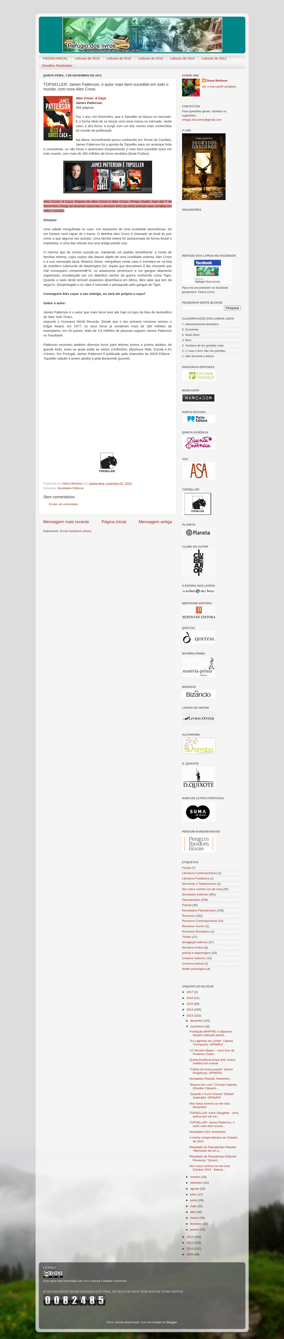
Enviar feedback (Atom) (75, 531)
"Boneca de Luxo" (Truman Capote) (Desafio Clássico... (213, 1086)
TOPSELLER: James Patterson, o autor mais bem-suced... (211, 1124)
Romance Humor (193, 926)
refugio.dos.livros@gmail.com (201, 119)
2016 (190, 998)
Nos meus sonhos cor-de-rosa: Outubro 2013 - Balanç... (209, 1167)
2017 (190, 992)
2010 (190, 1248)
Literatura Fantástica (195, 878)
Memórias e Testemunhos (199, 883)
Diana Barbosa (217, 80)
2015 (190, 1003)
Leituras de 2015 (119, 58)
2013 (190, 1015)
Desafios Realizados (57, 65)
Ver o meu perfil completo (219, 86)
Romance (188, 915)
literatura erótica (193, 947)
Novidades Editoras (70, 488)
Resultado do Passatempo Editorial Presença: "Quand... (212, 1158)
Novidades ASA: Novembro (207, 1131)
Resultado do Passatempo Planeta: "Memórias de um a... (212, 1148)
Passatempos (191, 899)
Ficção (186, 867)
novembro (197, 1026)
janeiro (195, 1229)
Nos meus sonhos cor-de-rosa (202, 889)
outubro (195, 1177)
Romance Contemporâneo (199, 921)
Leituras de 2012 (214, 58)
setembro (197, 1182)
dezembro (197, 1020)
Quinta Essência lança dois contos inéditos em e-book (212, 1061)
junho (194, 1200)
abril (193, 1212)
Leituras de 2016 (87, 58)
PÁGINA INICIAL (55, 58)
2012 (190, 1237)
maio (194, 1206)
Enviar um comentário (63, 504)
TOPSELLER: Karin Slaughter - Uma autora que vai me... (213, 1114)
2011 (190, 1242)
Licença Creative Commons (108, 1281)
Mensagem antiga (155, 521)
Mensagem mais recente (66, 521)
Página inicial (113, 521)
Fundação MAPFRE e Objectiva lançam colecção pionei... (210, 1033)
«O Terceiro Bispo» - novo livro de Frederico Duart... (211, 1052)
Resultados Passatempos (199, 910)
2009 (190, 1254)
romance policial (193, 963)
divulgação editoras (195, 942)
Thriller (186, 937)
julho (193, 1194)
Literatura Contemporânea (199, 873)
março (194, 1217)
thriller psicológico (194, 969)
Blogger (172, 1322)
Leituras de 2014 (150, 58)
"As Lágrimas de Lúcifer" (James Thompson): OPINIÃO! (211, 1042)
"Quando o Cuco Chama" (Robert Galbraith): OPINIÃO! (211, 1095)
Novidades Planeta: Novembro (209, 1078)
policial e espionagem (196, 953)
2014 (190, 1009)
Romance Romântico (196, 931)
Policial (187, 905)
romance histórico (194, 958)
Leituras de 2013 (182, 58)
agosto (195, 1188)
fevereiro (196, 1223)
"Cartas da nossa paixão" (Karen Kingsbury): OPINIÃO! (211, 1071)
